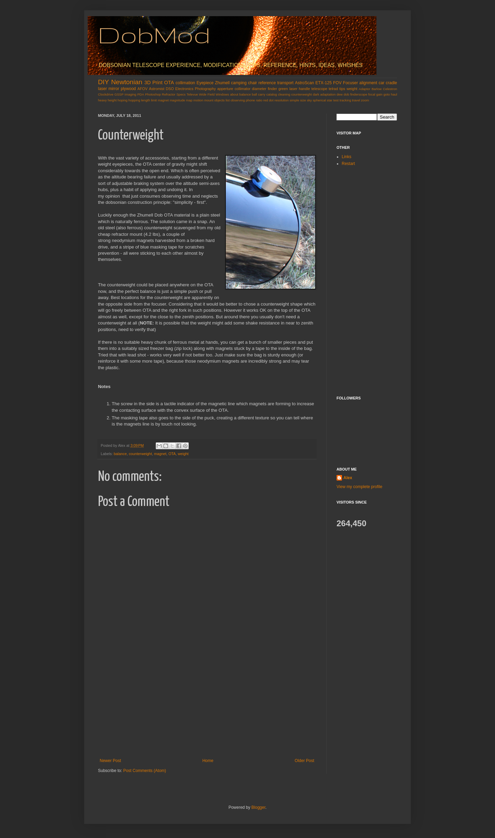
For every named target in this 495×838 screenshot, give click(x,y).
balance (245, 94)
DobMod (154, 34)
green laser (287, 89)
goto (386, 94)
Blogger (258, 807)
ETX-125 (324, 82)
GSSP (119, 94)
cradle (391, 82)
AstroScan (304, 82)
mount (208, 100)
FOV (337, 82)
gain (379, 94)
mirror (113, 88)
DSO (170, 89)
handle (304, 89)
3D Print (153, 82)
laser (102, 88)
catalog (271, 94)
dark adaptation (324, 94)
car (382, 82)
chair (252, 82)
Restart (348, 163)
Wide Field (207, 94)
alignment (368, 82)
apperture (225, 89)
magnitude (177, 100)
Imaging (130, 94)
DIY (103, 82)
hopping (134, 100)
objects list (222, 100)
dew (340, 94)
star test (333, 100)
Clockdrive (105, 94)
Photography (205, 89)
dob (346, 94)
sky (309, 100)
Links (346, 156)
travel (356, 100)
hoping (123, 100)
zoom (365, 100)
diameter (259, 89)
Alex (347, 477)
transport (285, 82)
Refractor (168, 94)
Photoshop (153, 94)
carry (261, 94)
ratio (259, 100)
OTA (169, 82)
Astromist (156, 89)
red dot (268, 100)
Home (207, 760)
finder (272, 89)
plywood (128, 88)
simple (294, 100)
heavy (102, 100)
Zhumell (222, 82)
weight (351, 89)
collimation (185, 82)
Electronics (184, 89)
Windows (222, 94)
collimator (242, 89)
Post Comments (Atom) (144, 770)
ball (254, 94)
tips (342, 89)
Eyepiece (205, 82)
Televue (192, 94)
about (234, 94)
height (112, 100)
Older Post (304, 760)
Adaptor (365, 89)
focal (371, 94)
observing (238, 100)
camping (238, 82)
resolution (281, 100)
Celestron (390, 89)
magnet (163, 100)
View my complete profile (359, 486)
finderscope (358, 94)
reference (267, 82)
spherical (319, 100)
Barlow (377, 89)
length (145, 100)
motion (198, 100)
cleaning (284, 94)
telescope (319, 89)
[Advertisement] (206, 707)
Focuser (350, 82)
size (303, 100)
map (189, 100)
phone (250, 100)
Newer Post (110, 760)
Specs (181, 94)
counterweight (301, 94)
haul (394, 94)
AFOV (142, 89)
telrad (333, 89)
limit (154, 100)
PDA (140, 94)
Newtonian (126, 82)
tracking (345, 100)
